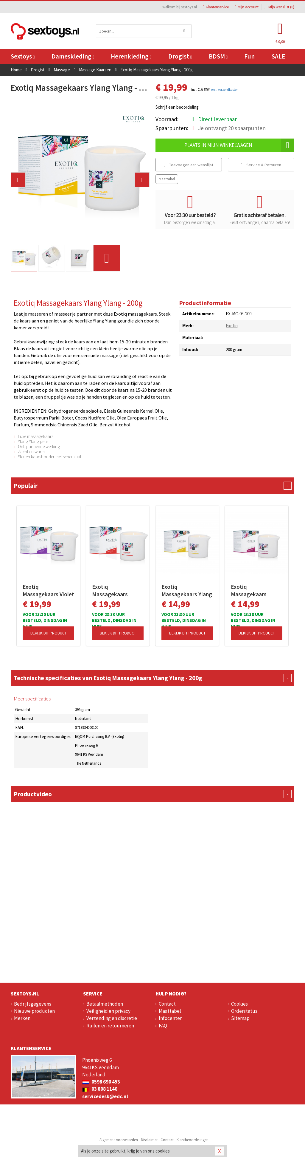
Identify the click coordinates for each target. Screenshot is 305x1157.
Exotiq (232, 325)
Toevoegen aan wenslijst (189, 165)
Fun (249, 56)
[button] (18, 179)
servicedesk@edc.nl (105, 1096)
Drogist (180, 56)
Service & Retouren (261, 165)
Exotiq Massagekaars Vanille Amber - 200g (117, 590)
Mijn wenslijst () (279, 7)
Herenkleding (131, 56)
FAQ (163, 1025)
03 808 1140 (99, 1089)
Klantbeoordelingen (192, 1139)
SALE (278, 56)
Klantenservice (216, 7)
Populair (152, 486)
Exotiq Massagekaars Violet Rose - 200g (48, 590)
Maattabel (167, 179)
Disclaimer (149, 1139)
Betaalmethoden (104, 1004)
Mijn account (247, 7)
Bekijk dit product (48, 633)
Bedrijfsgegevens (32, 1004)
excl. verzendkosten (224, 89)
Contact (167, 1004)
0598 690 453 (101, 1081)
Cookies (239, 1004)
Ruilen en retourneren (110, 1025)
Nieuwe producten (34, 1011)
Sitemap (240, 1018)
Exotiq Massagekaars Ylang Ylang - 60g (186, 590)
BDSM (218, 56)
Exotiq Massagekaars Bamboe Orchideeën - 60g (256, 590)
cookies (162, 1151)
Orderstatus (244, 1011)
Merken (22, 1018)
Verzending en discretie (111, 1018)
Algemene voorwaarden (118, 1139)
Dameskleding (73, 56)
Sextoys (23, 56)
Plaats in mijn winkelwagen (239, 145)
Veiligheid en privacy (108, 1011)
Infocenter (170, 1018)
